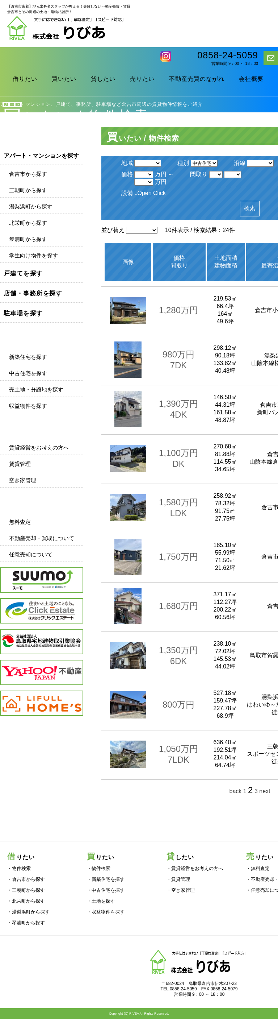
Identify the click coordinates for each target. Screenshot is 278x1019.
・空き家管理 (181, 890)
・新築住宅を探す (106, 879)
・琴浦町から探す (26, 922)
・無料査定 (258, 868)
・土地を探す (101, 901)
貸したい (103, 79)
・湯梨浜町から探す (28, 912)
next (264, 791)
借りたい (25, 79)
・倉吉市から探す (26, 879)
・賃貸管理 (178, 879)
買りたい (100, 857)
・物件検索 (19, 868)
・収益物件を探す (106, 912)
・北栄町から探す (26, 901)
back (235, 791)
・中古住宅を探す (106, 890)
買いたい (64, 79)
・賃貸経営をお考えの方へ (195, 868)
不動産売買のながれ (196, 79)
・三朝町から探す (26, 890)
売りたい (142, 79)
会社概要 (251, 79)
